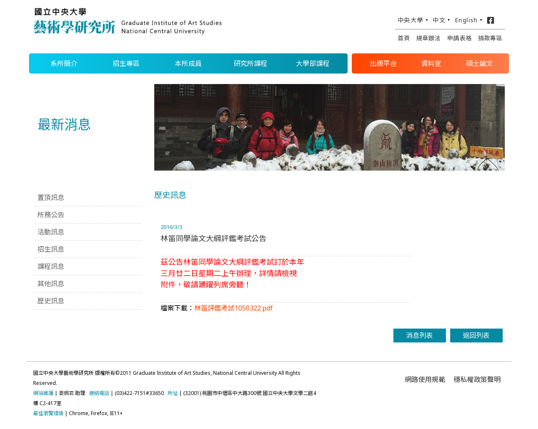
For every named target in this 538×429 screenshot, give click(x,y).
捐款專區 (490, 38)
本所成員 (188, 63)
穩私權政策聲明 (477, 379)
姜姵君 (66, 393)
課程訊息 (50, 266)
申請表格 (459, 38)
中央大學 (411, 20)
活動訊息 (50, 232)
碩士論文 (479, 63)
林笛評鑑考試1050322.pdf (233, 308)
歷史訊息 (50, 300)
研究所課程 (250, 63)
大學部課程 (313, 63)
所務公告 (50, 214)
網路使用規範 (425, 379)
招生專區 (126, 63)
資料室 (431, 63)
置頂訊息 (50, 197)
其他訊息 (50, 283)
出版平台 (383, 63)
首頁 (404, 38)
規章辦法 (428, 38)
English (466, 20)
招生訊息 (50, 249)
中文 (439, 20)
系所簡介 (63, 63)
